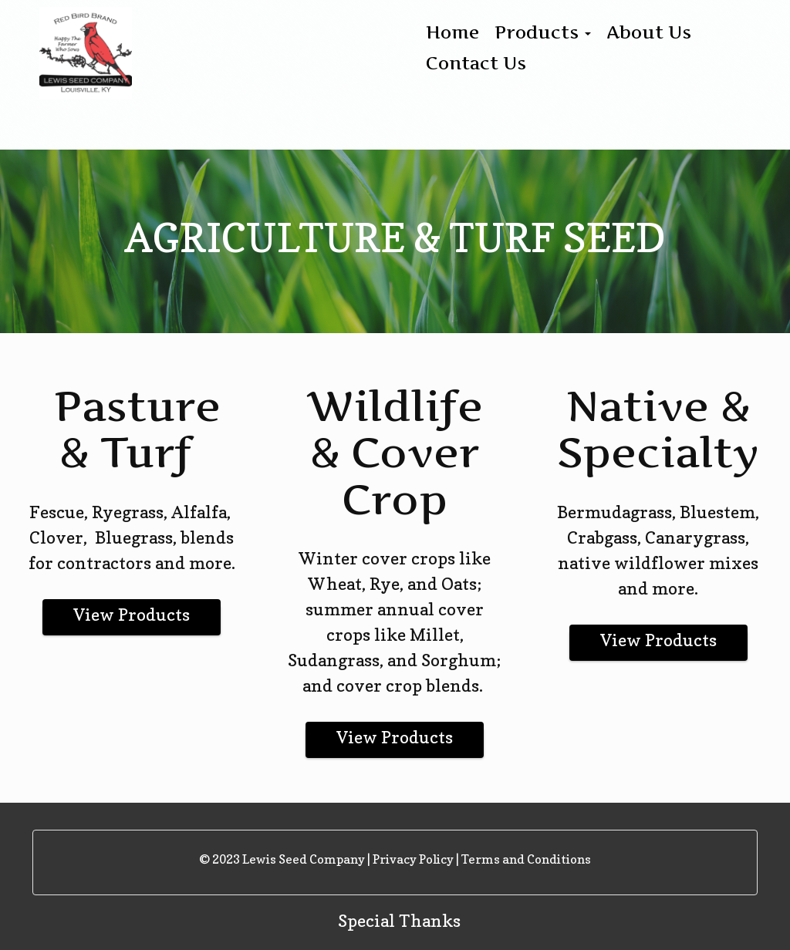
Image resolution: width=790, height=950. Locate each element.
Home (452, 32)
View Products (131, 615)
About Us (648, 32)
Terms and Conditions (526, 859)
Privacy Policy (413, 859)
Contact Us (476, 63)
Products (543, 32)
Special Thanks (399, 921)
